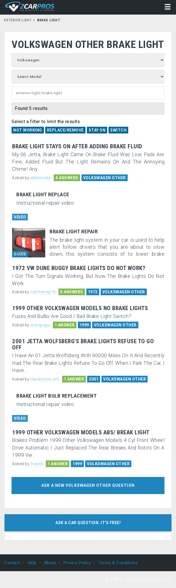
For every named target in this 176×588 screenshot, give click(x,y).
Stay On (97, 130)
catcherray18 (43, 292)
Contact (12, 562)
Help (32, 562)
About (50, 562)
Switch (118, 130)
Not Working (27, 130)
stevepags (40, 325)
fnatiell (36, 464)
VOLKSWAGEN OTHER (104, 178)
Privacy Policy (77, 562)
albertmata (40, 178)
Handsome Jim (44, 379)
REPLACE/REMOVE (65, 130)
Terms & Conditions (118, 562)
